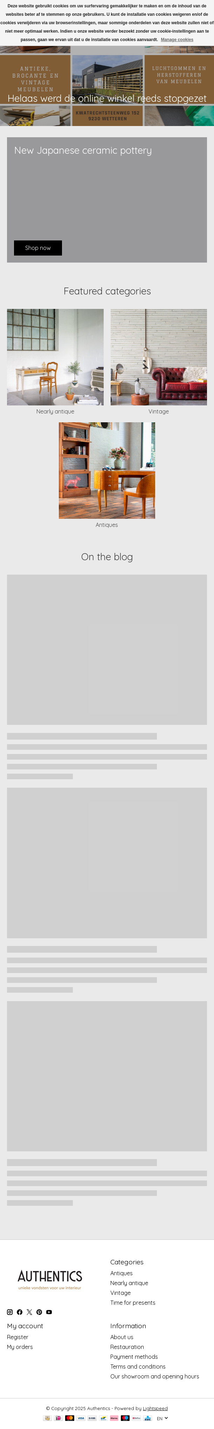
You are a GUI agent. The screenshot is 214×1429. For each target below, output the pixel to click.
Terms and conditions (138, 1366)
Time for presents (133, 1302)
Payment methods (134, 1356)
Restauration (127, 1346)
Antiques (107, 524)
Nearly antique (55, 411)
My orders (20, 1346)
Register (17, 1337)
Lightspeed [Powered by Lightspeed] (155, 1408)
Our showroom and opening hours (154, 1376)
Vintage (159, 411)
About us (121, 1337)
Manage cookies (177, 39)
